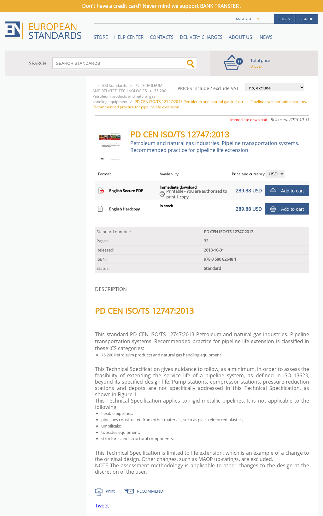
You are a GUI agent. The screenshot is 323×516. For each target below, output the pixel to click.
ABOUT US (241, 37)
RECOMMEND (150, 491)
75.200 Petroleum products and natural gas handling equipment (129, 96)
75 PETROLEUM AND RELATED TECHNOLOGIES (127, 88)
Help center (129, 37)
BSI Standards (115, 85)
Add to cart (292, 190)
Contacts (161, 37)
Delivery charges (201, 37)
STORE (101, 37)
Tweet (102, 505)
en (257, 18)
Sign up (306, 18)
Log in (284, 18)
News (266, 37)
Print (110, 491)
